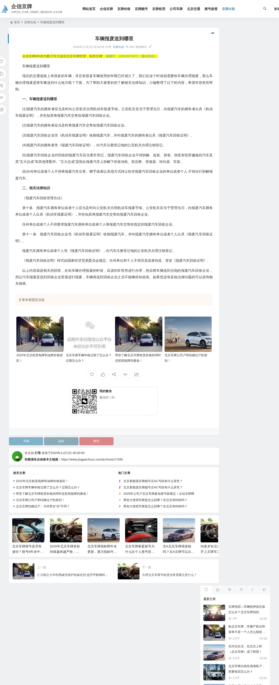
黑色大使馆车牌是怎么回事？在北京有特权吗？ (145, 516)
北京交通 (195, 9)
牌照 (88, 457)
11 (217, 280)
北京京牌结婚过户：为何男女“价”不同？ (43, 522)
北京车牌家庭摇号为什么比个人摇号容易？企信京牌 (140, 567)
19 (226, 289)
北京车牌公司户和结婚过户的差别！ (40, 516)
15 (255, 280)
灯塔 (38, 469)
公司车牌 (178, 9)
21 (245, 289)
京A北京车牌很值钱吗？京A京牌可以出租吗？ (178, 567)
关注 (235, 199)
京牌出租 (230, 9)
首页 (17, 22)
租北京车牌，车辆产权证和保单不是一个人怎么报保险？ (246, 74)
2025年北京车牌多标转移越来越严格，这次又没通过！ (65, 567)
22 (255, 289)
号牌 (24, 457)
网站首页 (90, 9)
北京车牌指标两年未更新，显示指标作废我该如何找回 (102, 567)
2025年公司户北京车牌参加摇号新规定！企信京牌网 (148, 509)
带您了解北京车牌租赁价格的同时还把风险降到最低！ (52, 509)
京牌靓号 (143, 9)
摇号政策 (212, 9)
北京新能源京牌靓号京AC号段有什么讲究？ (142, 497)
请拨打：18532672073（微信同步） (132, 56)
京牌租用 (160, 9)
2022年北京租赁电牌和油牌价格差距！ (42, 497)
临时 (56, 457)
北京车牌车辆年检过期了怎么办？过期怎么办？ (48, 503)
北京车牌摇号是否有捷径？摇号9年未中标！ (27, 567)
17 (207, 289)
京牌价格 (125, 9)
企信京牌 (108, 9)
